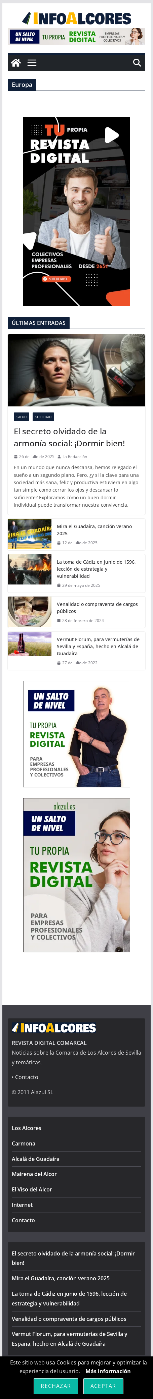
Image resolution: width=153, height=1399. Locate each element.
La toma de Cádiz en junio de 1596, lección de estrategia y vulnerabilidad (96, 569)
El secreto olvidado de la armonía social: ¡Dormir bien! (69, 437)
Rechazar (56, 1386)
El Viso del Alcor (32, 1189)
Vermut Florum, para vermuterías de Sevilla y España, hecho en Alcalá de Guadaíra (98, 646)
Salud (21, 416)
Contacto (23, 1220)
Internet (22, 1205)
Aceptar (103, 1386)
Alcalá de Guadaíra (36, 1159)
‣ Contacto (25, 1077)
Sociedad (43, 416)
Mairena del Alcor (34, 1174)
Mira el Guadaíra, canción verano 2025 (94, 530)
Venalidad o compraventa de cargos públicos (97, 607)
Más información (108, 1371)
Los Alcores (26, 1128)
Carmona (23, 1143)
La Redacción (75, 456)
